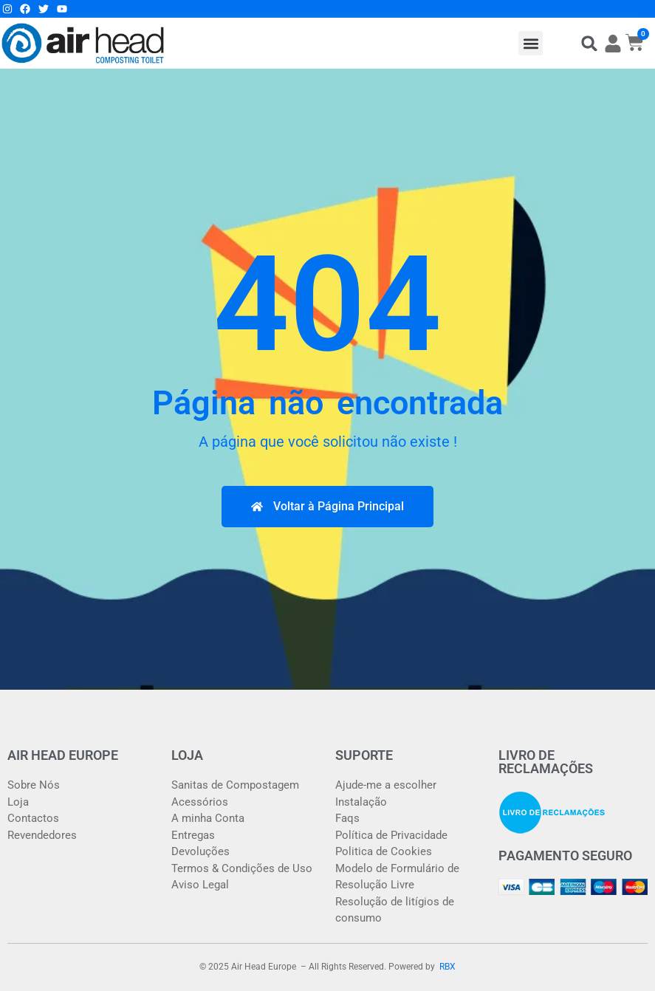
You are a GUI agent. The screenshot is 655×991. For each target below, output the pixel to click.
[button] (530, 43)
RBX (447, 966)
